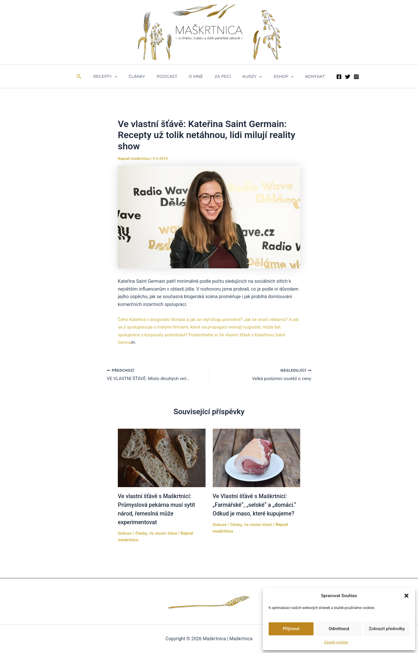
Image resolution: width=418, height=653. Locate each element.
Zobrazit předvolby (387, 628)
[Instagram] (342, 76)
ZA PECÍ (221, 76)
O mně (197, 76)
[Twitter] (333, 76)
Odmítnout (339, 628)
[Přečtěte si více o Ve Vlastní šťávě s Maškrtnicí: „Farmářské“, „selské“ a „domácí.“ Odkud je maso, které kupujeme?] (256, 457)
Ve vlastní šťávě (164, 533)
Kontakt (303, 76)
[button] (406, 596)
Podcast (172, 76)
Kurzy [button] (246, 76)
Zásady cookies (336, 642)
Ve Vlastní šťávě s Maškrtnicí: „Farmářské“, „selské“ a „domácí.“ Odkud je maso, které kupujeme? (256, 505)
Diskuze (125, 533)
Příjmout (291, 628)
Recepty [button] (117, 76)
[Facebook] (325, 76)
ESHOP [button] (275, 76)
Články (145, 76)
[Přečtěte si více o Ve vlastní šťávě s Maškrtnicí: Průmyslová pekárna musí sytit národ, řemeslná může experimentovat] (162, 457)
